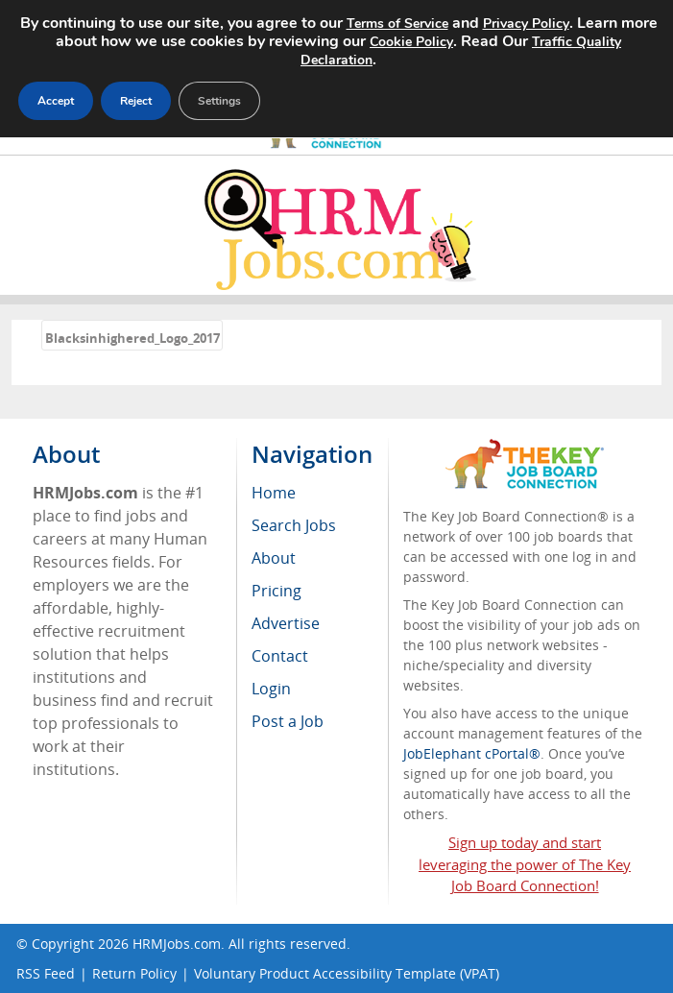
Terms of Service (397, 23)
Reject (136, 101)
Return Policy (134, 973)
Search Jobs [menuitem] (294, 525)
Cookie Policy (411, 42)
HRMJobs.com (176, 943)
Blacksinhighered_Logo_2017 (132, 338)
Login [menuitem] (271, 688)
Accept (55, 101)
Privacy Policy (526, 23)
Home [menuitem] (274, 492)
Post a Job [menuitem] (288, 721)
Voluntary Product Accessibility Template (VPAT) (346, 973)
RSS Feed (45, 973)
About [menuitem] (274, 558)
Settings (219, 101)
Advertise (286, 623)
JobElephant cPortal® (472, 753)
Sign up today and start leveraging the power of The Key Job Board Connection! (525, 864)
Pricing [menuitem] (276, 590)
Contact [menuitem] (280, 655)
